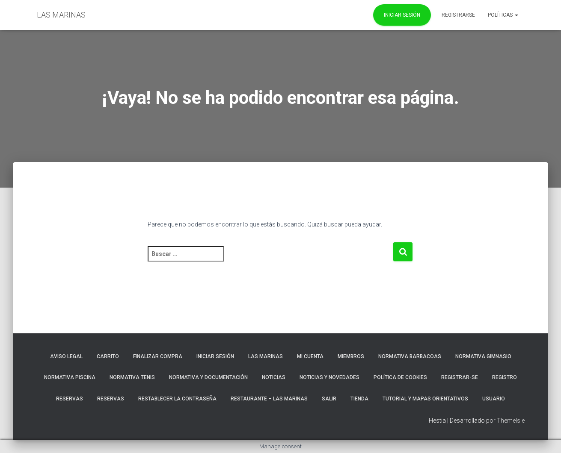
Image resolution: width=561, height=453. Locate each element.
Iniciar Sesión (402, 15)
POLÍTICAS (503, 15)
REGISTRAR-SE (459, 377)
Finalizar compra (157, 356)
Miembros (351, 356)
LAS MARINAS (265, 356)
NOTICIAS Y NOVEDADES (329, 377)
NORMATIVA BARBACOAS (409, 356)
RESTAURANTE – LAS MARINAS (269, 399)
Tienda (359, 399)
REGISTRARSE (458, 15)
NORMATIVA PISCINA (69, 377)
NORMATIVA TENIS (132, 377)
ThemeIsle (511, 420)
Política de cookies (400, 377)
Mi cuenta (310, 356)
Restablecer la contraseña (177, 399)
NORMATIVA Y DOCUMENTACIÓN (208, 377)
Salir (329, 399)
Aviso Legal (66, 356)
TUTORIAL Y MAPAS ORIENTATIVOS (425, 399)
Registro (504, 377)
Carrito (108, 356)
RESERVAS (69, 399)
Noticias (273, 377)
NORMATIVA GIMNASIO (483, 356)
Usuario (493, 399)
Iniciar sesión (215, 356)
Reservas (110, 399)
